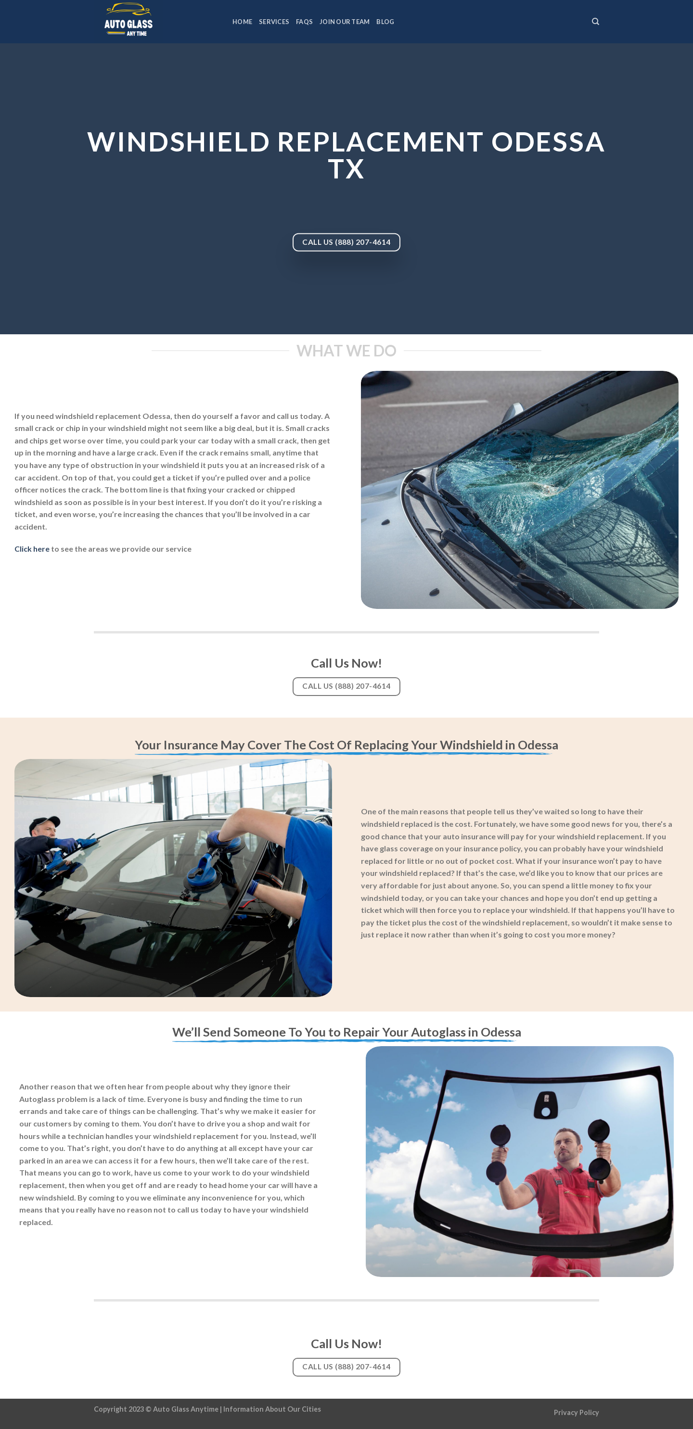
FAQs (304, 21)
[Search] (595, 22)
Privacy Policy (576, 1412)
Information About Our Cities (272, 1409)
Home (242, 21)
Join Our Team (345, 21)
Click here (32, 548)
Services (274, 21)
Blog (385, 21)
